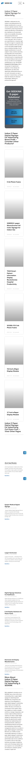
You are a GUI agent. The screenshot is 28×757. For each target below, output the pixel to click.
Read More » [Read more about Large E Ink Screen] (7, 563)
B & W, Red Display (13, 64)
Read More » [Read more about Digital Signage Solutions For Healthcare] (7, 607)
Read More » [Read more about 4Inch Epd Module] (7, 475)
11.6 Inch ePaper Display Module (13, 370)
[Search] (23, 3)
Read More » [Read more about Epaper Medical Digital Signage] (7, 519)
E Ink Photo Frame (14, 182)
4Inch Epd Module (11, 463)
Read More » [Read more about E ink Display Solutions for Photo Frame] (7, 626)
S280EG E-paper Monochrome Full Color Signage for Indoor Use (13, 226)
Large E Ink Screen (11, 553)
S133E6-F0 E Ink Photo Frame (13, 326)
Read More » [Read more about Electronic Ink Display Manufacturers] (7, 674)
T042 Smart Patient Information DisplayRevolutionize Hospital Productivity (12, 277)
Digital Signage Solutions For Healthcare (13, 594)
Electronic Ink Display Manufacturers (12, 661)
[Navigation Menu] (20, 3)
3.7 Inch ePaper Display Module (13, 413)
